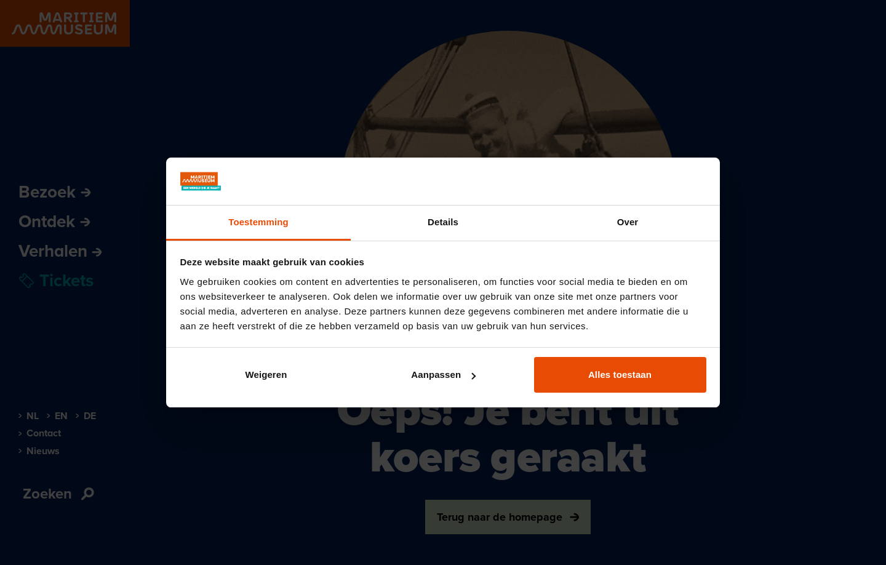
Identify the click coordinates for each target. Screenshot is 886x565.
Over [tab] (628, 222)
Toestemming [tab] (258, 222)
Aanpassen (443, 374)
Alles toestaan (620, 374)
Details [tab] (443, 222)
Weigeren (266, 374)
